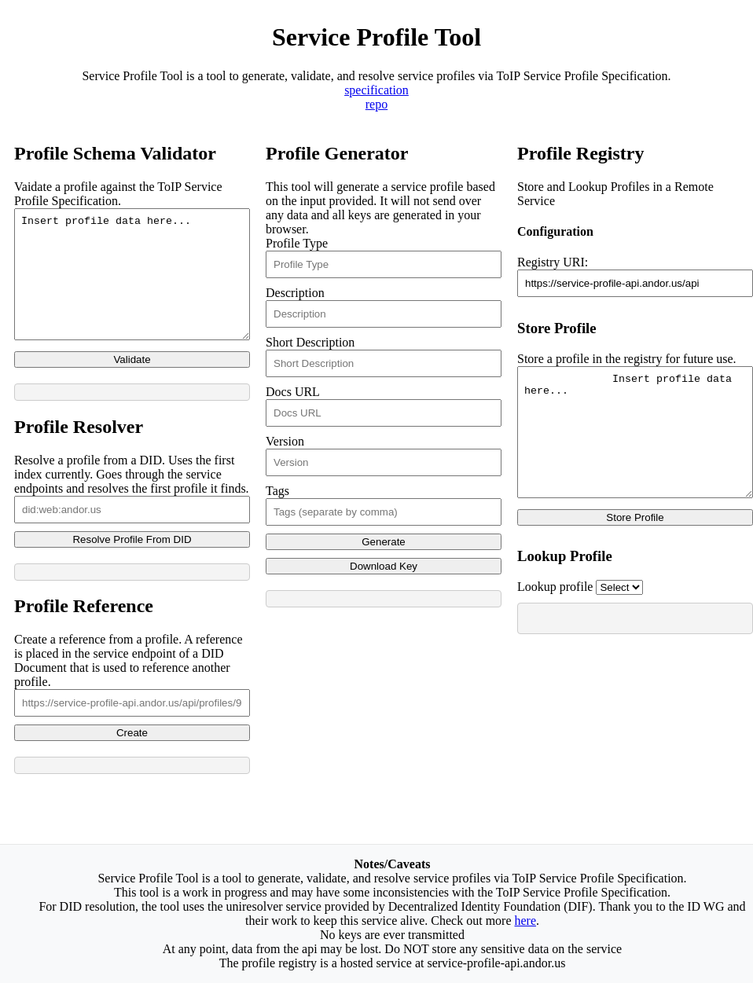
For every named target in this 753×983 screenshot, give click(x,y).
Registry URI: (552, 262)
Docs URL (292, 391)
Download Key (383, 566)
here (526, 920)
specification (376, 90)
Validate (131, 383)
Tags (277, 490)
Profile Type (297, 243)
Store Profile (634, 541)
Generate (384, 542)
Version (285, 441)
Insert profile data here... (132, 286)
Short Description (310, 342)
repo (376, 104)
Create (132, 756)
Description (295, 292)
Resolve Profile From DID (131, 563)
